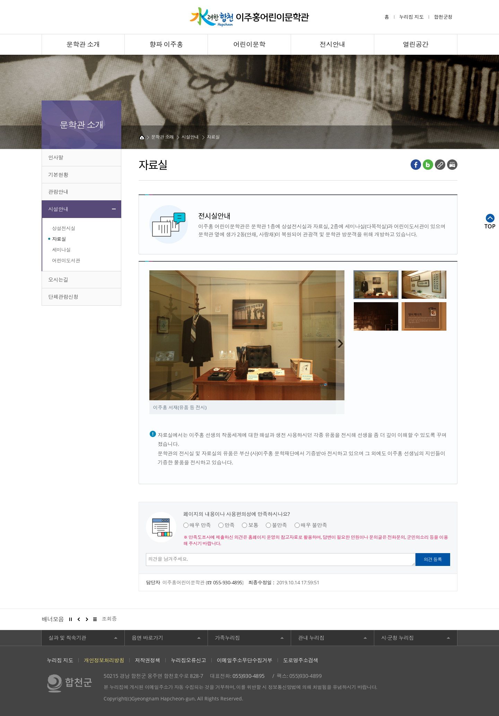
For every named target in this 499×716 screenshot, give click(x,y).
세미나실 (61, 249)
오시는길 (58, 279)
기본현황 (58, 174)
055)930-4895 (249, 675)
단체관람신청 (63, 296)
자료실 (59, 239)
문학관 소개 (162, 137)
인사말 (55, 157)
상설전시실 (64, 228)
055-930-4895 (227, 582)
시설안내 (58, 209)
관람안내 (58, 191)
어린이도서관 (66, 260)
